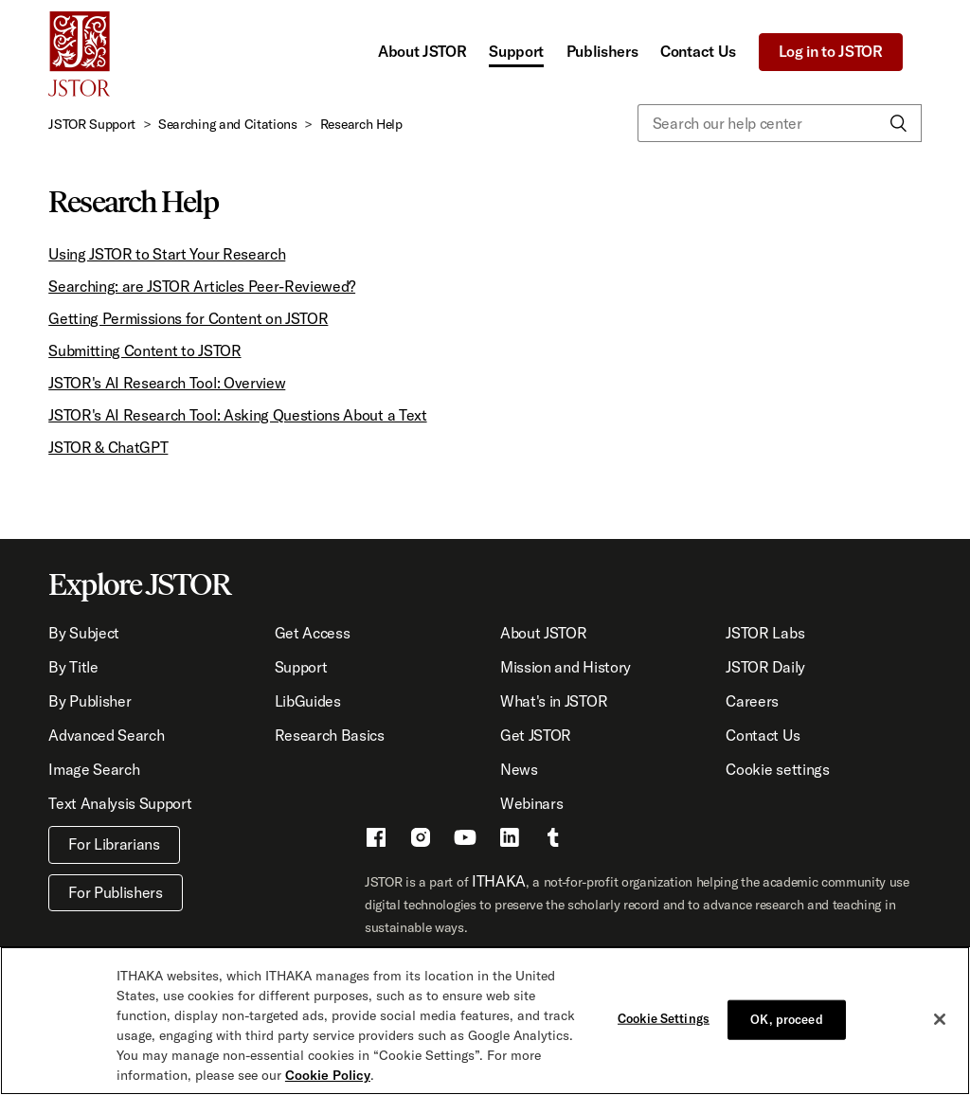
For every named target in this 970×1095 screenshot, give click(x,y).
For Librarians (114, 844)
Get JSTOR (535, 735)
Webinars (531, 803)
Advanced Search (106, 735)
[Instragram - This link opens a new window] (420, 840)
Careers (752, 700)
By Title (73, 666)
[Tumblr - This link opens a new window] (553, 840)
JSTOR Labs (765, 632)
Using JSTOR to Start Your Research (166, 253)
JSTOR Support (91, 124)
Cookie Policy (327, 1075)
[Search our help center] (780, 123)
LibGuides (308, 700)
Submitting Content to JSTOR (144, 350)
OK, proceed (786, 1019)
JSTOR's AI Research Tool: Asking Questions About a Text (237, 414)
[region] (485, 1020)
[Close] (940, 1019)
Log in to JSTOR (831, 51)
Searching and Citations (227, 124)
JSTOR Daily (765, 666)
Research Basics (330, 735)
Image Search (93, 769)
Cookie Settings (664, 1018)
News (519, 769)
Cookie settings (777, 769)
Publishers (602, 51)
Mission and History (565, 666)
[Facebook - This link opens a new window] (376, 840)
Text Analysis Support (119, 803)
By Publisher (89, 700)
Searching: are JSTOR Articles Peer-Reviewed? (201, 286)
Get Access (312, 632)
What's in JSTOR (553, 700)
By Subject (83, 632)
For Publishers (115, 892)
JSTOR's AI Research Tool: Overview (166, 382)
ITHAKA (499, 880)
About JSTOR (422, 51)
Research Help (361, 124)
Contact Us (698, 51)
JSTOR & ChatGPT (108, 447)
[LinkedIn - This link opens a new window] (509, 840)
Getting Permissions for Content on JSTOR (188, 318)
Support (516, 51)
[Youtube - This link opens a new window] (465, 840)
